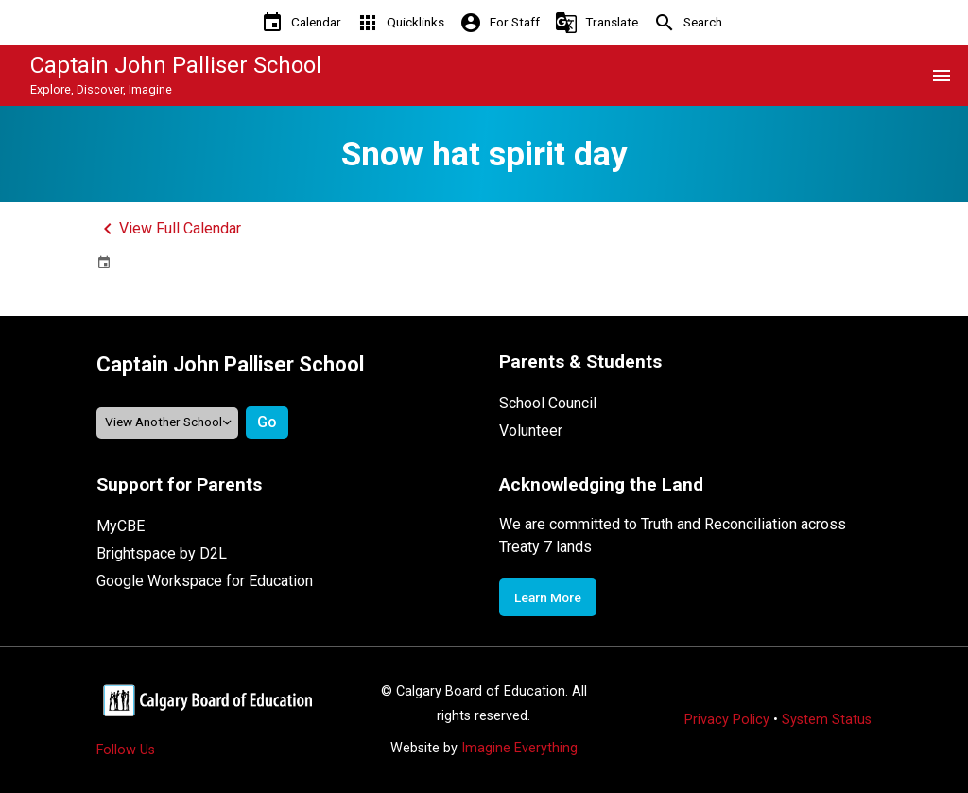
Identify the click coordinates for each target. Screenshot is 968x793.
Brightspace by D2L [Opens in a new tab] (161, 553)
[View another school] (167, 423)
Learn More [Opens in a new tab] (547, 597)
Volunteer (530, 431)
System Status (827, 720)
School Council (547, 403)
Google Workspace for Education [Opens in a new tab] (204, 581)
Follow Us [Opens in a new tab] (125, 750)
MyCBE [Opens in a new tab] (120, 526)
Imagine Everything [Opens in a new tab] (519, 748)
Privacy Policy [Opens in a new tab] (726, 720)
